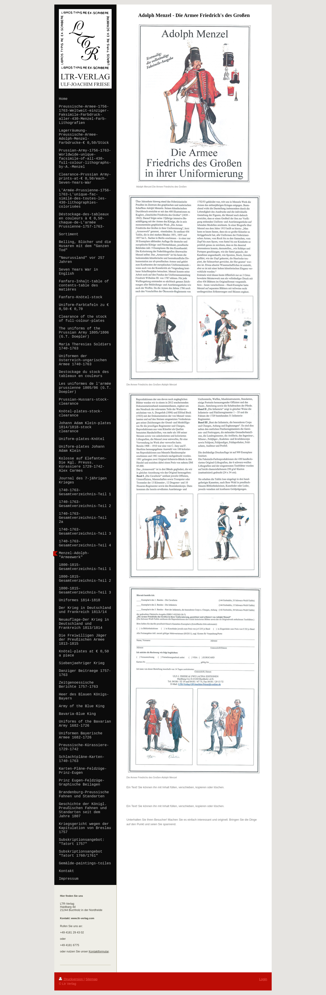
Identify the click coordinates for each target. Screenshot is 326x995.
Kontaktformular (99, 951)
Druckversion (71, 979)
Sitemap (92, 979)
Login (263, 979)
